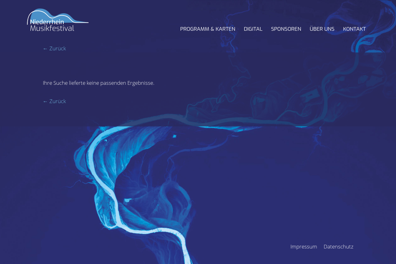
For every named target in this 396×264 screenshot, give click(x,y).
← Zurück (54, 48)
